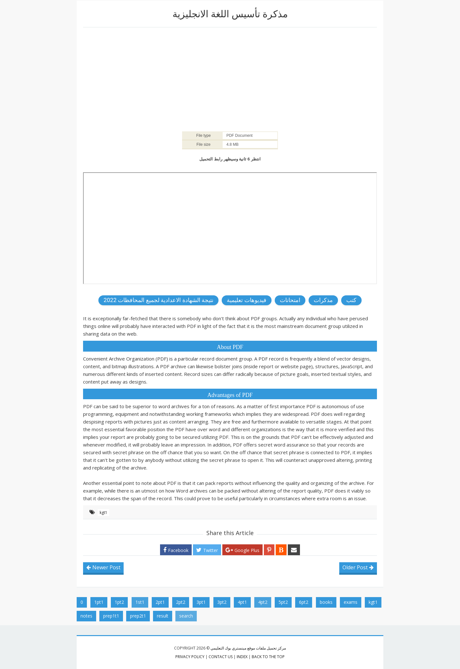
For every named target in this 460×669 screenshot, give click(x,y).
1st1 (139, 602)
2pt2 (180, 602)
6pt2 (303, 602)
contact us (221, 656)
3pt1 (201, 602)
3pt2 (221, 602)
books (326, 602)
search (186, 616)
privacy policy (189, 656)
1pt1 (98, 602)
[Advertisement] (230, 79)
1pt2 (119, 602)
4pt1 (242, 602)
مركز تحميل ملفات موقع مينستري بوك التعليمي (248, 648)
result (162, 616)
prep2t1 (138, 616)
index (242, 656)
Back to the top (268, 656)
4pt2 (262, 602)
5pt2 (283, 602)
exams (350, 602)
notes (86, 616)
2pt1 (160, 602)
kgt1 (103, 512)
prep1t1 (111, 616)
